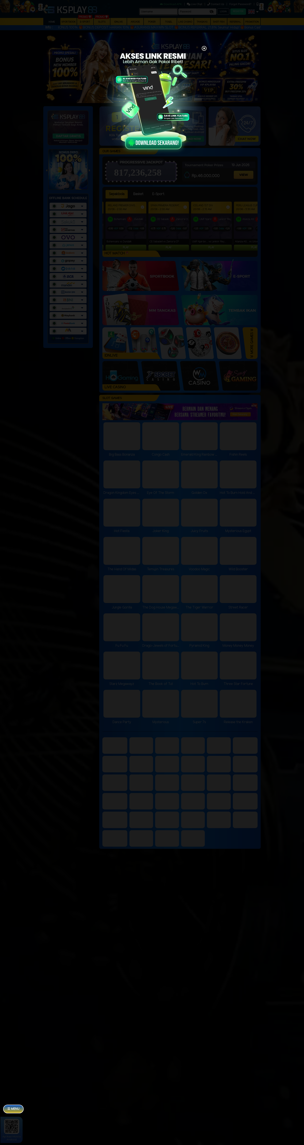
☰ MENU (13, 1109)
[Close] (204, 49)
